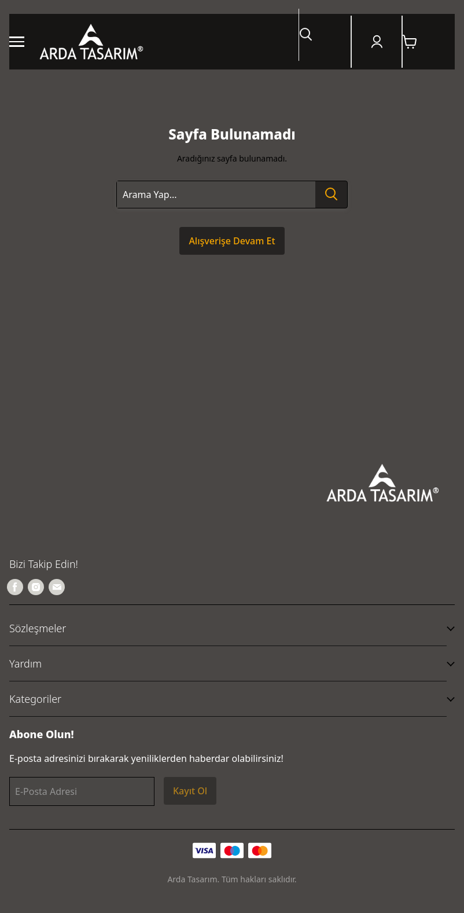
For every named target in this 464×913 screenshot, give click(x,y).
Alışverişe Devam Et (232, 240)
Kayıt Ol (190, 790)
